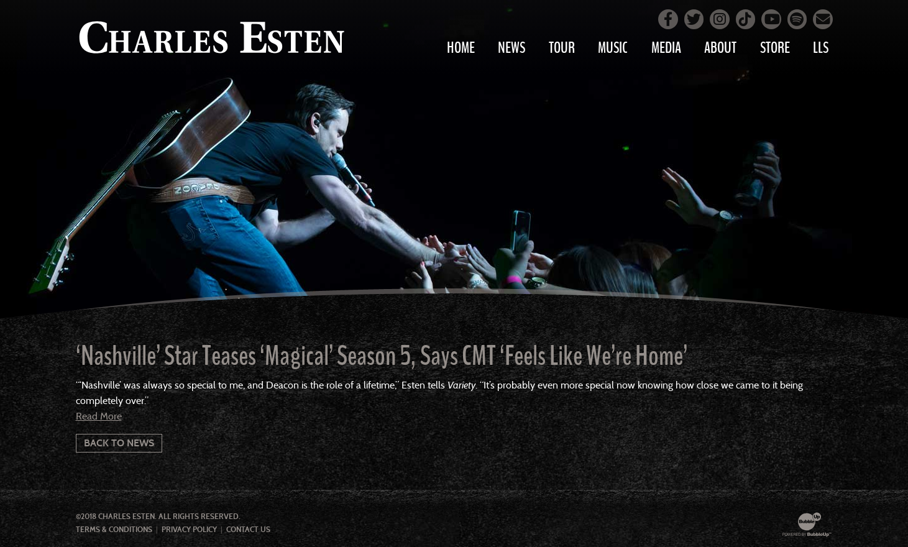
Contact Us (248, 529)
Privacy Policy (189, 529)
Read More (99, 416)
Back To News (119, 443)
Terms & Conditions (114, 529)
